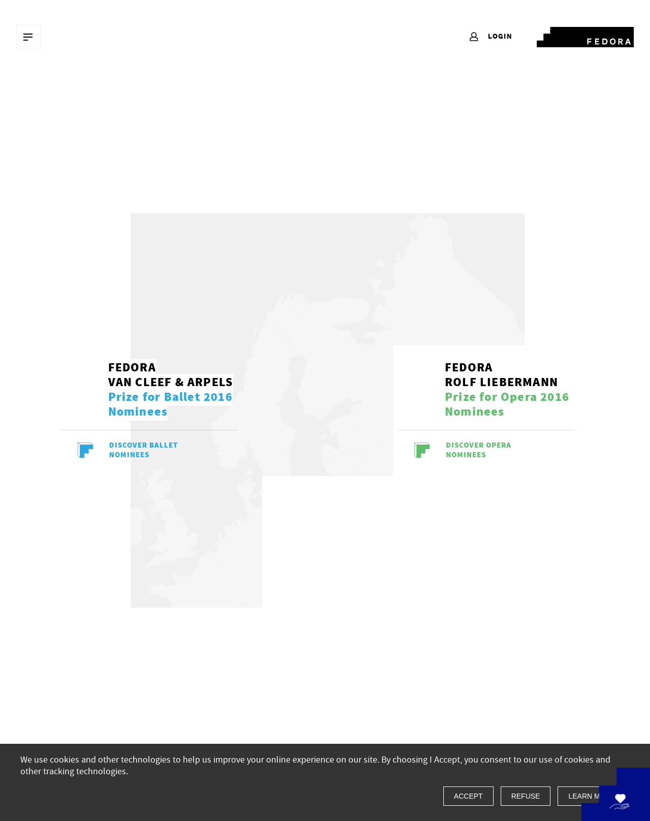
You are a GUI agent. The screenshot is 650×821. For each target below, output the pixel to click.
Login (490, 37)
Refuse (525, 796)
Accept (468, 796)
